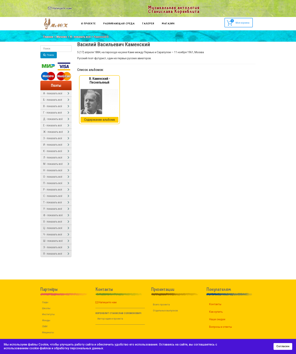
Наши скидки (222, 319)
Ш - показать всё (53, 241)
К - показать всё (80, 36)
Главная (48, 36)
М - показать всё (53, 164)
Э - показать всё (52, 247)
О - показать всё (52, 176)
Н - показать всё (52, 170)
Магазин (168, 23)
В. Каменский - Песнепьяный (99, 80)
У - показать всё (52, 208)
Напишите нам (101, 302)
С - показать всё (52, 196)
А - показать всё (52, 93)
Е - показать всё (52, 125)
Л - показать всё (52, 157)
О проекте (88, 23)
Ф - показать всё (53, 215)
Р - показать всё (52, 189)
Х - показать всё (52, 221)
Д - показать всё (53, 119)
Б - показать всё (52, 99)
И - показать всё (52, 144)
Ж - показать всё (53, 132)
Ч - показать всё (52, 234)
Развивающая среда (119, 23)
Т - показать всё (52, 202)
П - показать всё (52, 183)
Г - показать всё (52, 112)
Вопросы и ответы (225, 326)
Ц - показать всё (52, 228)
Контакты (220, 304)
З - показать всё (52, 138)
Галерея (148, 23)
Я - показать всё (52, 253)
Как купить (220, 311)
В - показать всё (52, 106)
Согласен (282, 346)
